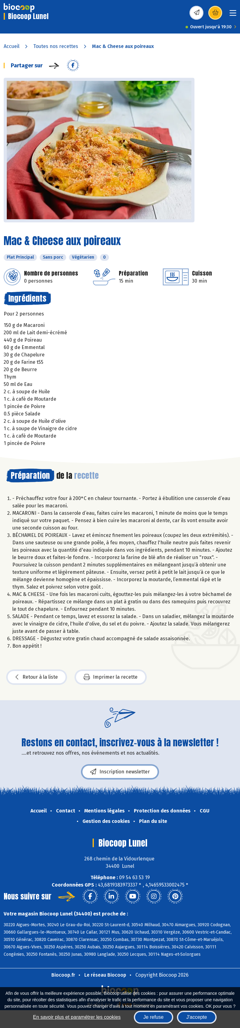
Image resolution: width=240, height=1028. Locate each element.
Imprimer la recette (111, 677)
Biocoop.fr (63, 975)
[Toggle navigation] (233, 15)
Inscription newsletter (120, 772)
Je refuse (153, 1017)
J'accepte (196, 1017)
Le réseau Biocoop (105, 975)
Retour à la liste (36, 677)
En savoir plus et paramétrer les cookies (77, 1017)
